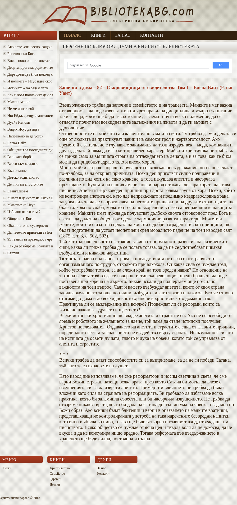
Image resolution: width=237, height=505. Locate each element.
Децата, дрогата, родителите (28, 67)
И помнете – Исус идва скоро (28, 81)
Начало (72, 35)
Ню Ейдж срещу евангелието (28, 116)
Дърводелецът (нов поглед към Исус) (28, 74)
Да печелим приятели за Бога (28, 232)
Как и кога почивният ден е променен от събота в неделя (28, 95)
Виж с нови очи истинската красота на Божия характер (28, 61)
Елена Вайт (14, 143)
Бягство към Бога (19, 54)
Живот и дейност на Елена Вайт (28, 198)
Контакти (151, 35)
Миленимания (16, 102)
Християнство (60, 468)
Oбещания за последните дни (28, 150)
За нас (123, 35)
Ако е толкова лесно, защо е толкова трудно (28, 47)
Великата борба (17, 157)
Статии (11, 253)
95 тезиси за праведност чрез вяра (28, 239)
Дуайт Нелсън (16, 122)
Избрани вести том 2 (22, 212)
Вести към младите (20, 164)
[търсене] (138, 65)
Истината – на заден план (25, 88)
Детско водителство (21, 177)
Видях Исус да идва (21, 129)
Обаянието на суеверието (25, 225)
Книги (98, 35)
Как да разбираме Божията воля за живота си (28, 246)
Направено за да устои (23, 136)
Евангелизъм (15, 191)
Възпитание (15, 170)
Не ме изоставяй (18, 109)
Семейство (57, 473)
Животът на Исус (19, 205)
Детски (55, 484)
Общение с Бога (18, 219)
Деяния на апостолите (23, 184)
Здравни (55, 479)
